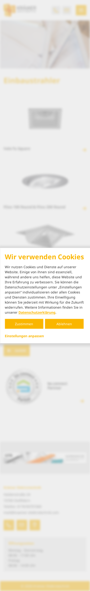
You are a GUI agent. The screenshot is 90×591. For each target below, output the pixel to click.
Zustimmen (24, 324)
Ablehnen (64, 324)
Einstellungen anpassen (24, 336)
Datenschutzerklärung (36, 312)
